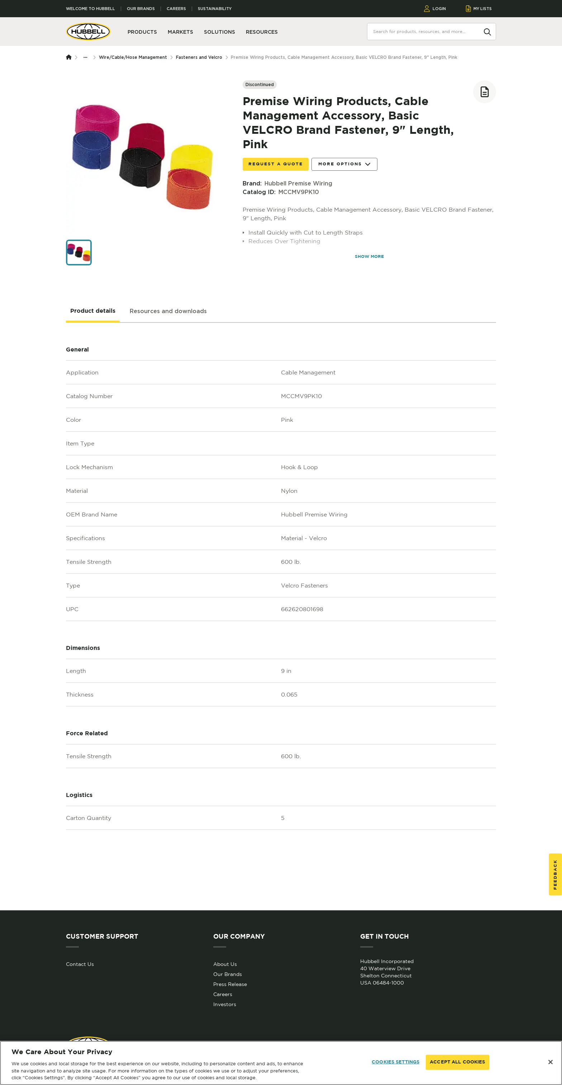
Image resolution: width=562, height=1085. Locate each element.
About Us (225, 964)
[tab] (93, 311)
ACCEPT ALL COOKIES (457, 1062)
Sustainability (215, 8)
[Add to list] (484, 91)
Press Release (230, 984)
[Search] (487, 31)
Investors (224, 1004)
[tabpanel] (281, 616)
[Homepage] (70, 57)
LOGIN (435, 8)
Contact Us (80, 964)
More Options (344, 164)
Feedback (555, 874)
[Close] (550, 1062)
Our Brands (141, 8)
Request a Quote (275, 164)
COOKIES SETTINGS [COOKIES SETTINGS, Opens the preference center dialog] (395, 1062)
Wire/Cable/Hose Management (133, 57)
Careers (176, 8)
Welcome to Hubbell (90, 8)
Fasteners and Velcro (199, 57)
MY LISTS (479, 8)
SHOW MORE (369, 257)
